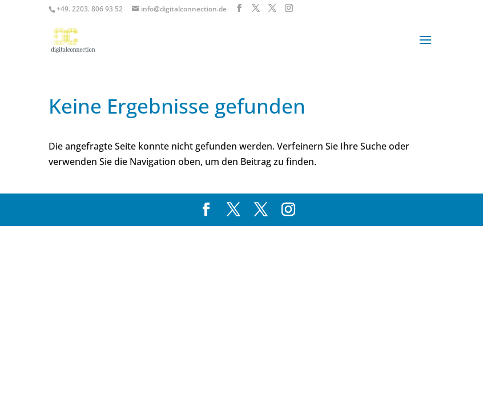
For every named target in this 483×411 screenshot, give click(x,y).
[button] (25, 386)
